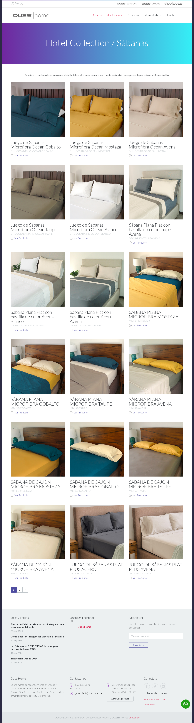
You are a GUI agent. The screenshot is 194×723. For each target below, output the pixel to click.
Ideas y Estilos (153, 15)
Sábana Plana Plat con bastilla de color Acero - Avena (92, 316)
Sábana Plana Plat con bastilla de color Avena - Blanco (33, 316)
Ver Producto (19, 155)
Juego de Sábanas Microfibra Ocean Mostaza (95, 144)
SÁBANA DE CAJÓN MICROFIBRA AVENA (32, 567)
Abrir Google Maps (120, 698)
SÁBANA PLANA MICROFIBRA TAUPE (91, 401)
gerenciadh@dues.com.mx (88, 693)
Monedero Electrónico (155, 699)
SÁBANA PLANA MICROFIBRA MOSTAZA (153, 314)
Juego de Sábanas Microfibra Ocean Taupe (34, 227)
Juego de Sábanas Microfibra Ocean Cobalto (36, 144)
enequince (134, 717)
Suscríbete (138, 645)
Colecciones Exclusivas (107, 15)
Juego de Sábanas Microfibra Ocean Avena (152, 144)
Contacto (172, 15)
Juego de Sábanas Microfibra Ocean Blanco (93, 227)
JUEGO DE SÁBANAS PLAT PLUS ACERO (96, 567)
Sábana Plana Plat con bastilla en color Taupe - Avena (151, 229)
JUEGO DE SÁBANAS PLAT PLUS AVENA (155, 567)
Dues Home (84, 626)
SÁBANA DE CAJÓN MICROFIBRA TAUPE (150, 484)
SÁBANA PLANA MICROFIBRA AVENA (150, 401)
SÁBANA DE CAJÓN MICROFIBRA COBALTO (94, 484)
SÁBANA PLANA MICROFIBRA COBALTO (35, 401)
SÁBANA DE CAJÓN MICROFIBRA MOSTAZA (35, 484)
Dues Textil (149, 704)
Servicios (133, 15)
